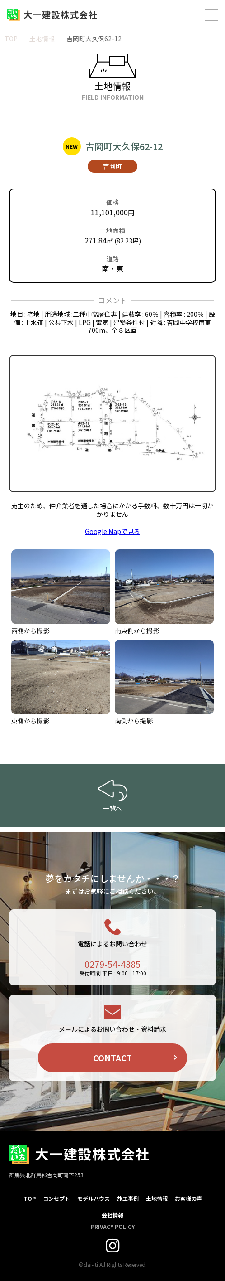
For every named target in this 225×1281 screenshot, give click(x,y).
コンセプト (56, 1198)
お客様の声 (188, 1198)
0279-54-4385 (112, 963)
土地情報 (42, 38)
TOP (11, 38)
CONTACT (112, 1057)
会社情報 (112, 1214)
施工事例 (128, 1198)
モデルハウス (93, 1198)
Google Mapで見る (112, 531)
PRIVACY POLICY (113, 1226)
